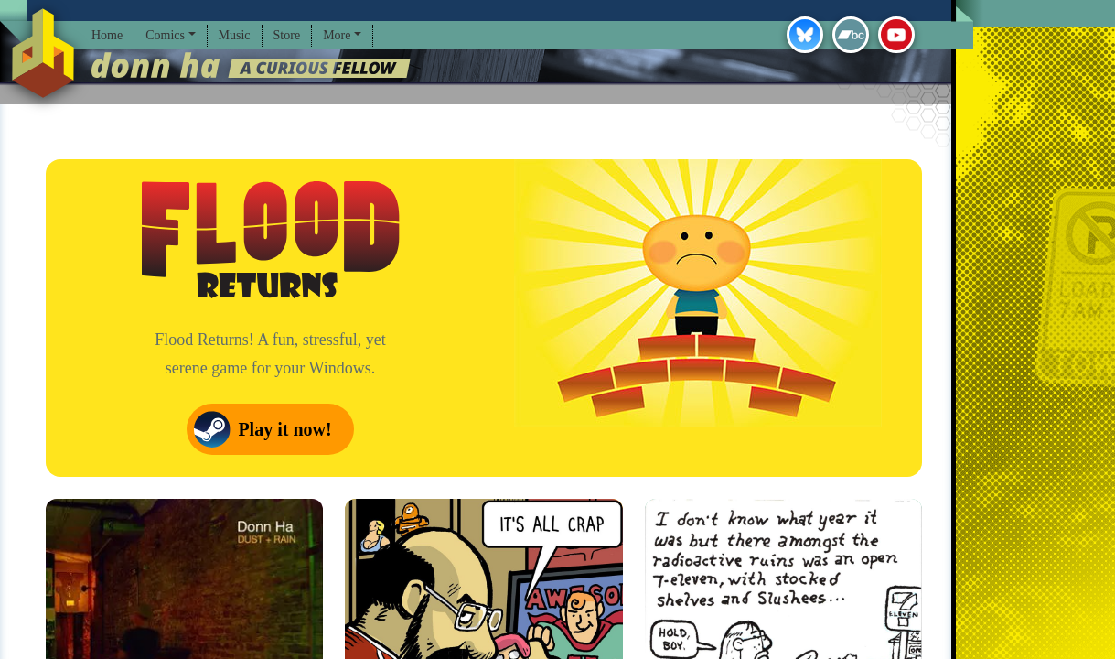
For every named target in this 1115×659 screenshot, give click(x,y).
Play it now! (284, 429)
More (336, 35)
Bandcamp (850, 34)
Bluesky (805, 34)
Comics (165, 35)
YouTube (896, 34)
